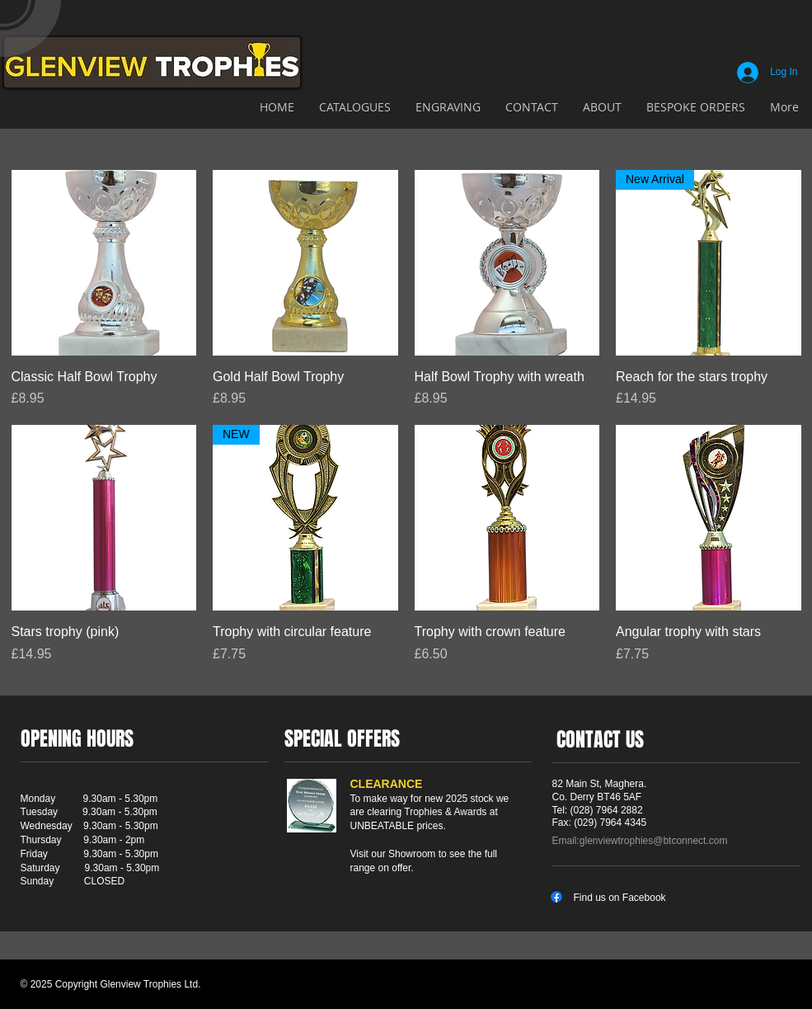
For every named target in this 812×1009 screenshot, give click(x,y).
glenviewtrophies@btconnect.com (654, 840)
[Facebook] (556, 896)
